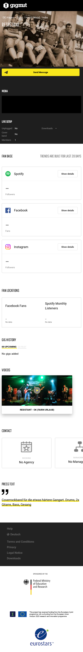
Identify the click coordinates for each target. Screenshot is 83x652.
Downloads (14, 558)
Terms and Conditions (20, 541)
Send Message (40, 72)
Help (10, 528)
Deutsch (15, 534)
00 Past (22, 346)
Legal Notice (15, 552)
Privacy (11, 547)
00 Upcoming (9, 346)
